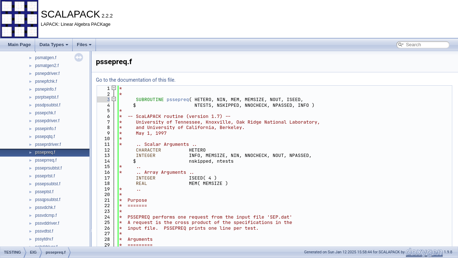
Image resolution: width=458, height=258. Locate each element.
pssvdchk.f (45, 207)
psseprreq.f (46, 160)
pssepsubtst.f (47, 183)
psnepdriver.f (47, 73)
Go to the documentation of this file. (136, 80)
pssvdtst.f (44, 231)
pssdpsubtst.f (47, 105)
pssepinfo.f (45, 128)
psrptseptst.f (46, 97)
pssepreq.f (45, 152)
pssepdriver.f (47, 120)
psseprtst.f (45, 175)
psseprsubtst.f (48, 168)
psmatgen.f (45, 57)
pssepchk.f (45, 112)
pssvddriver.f (47, 223)
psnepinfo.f (45, 89)
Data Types (53, 44)
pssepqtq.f (45, 136)
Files (84, 44)
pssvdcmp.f (46, 215)
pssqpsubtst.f (47, 199)
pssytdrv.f (44, 239)
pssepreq (178, 99)
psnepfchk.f (46, 81)
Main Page (19, 44)
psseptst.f (44, 191)
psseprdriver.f (48, 144)
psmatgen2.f (47, 65)
